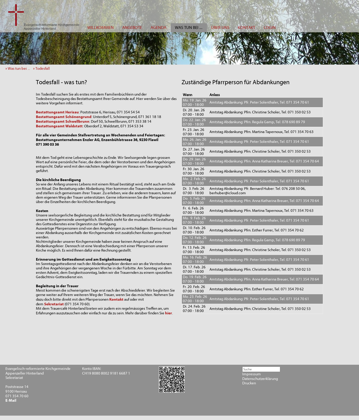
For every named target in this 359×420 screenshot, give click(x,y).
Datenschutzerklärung (260, 379)
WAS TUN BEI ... (188, 27)
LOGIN (270, 27)
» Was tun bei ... (18, 68)
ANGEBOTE (132, 27)
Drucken (249, 383)
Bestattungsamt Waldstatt (59, 126)
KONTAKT (246, 27)
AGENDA (158, 27)
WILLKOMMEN (100, 27)
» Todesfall (42, 68)
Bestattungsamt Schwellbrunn (62, 121)
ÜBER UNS (220, 27)
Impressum (251, 374)
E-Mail (10, 400)
